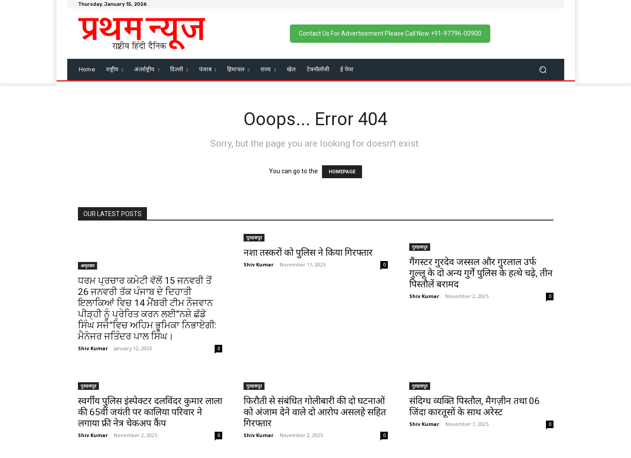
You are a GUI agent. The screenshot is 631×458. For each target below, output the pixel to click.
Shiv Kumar (93, 348)
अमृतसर (87, 265)
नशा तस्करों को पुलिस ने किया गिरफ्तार (308, 252)
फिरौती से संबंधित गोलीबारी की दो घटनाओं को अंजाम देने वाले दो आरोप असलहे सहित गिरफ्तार (315, 412)
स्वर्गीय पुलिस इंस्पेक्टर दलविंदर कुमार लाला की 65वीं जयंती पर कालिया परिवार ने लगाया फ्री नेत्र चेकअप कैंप (150, 412)
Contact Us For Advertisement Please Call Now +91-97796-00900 (390, 33)
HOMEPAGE (342, 172)
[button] (543, 69)
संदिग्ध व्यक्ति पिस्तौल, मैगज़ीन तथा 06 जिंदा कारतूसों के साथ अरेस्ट (474, 406)
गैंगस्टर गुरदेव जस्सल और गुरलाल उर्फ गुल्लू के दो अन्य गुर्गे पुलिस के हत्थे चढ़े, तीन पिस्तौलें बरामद (481, 273)
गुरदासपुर (254, 237)
